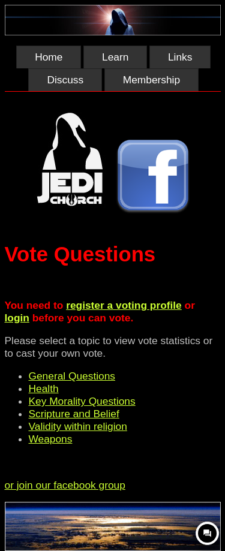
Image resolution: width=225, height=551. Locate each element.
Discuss (65, 80)
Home (48, 57)
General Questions (72, 376)
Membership (151, 80)
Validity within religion (78, 426)
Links (180, 57)
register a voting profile (124, 305)
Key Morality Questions (82, 401)
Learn (115, 57)
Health (44, 389)
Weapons (51, 439)
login (17, 318)
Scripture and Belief (74, 414)
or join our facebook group (65, 485)
